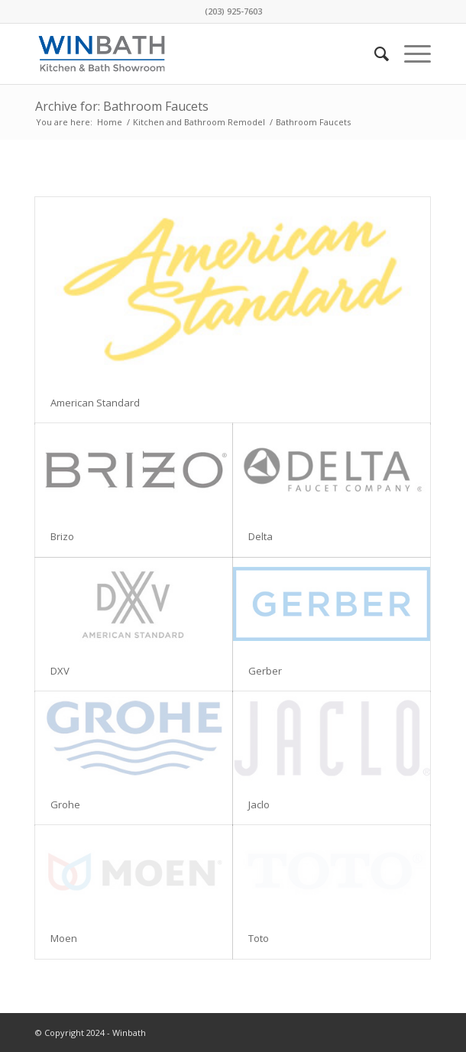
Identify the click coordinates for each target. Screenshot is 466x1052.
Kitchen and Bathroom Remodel (199, 122)
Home (109, 122)
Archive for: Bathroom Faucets (122, 106)
